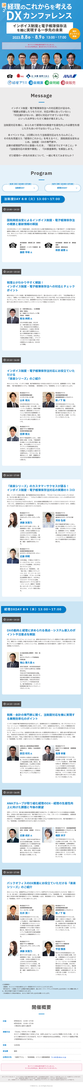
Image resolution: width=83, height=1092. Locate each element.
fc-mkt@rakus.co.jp (58, 1057)
